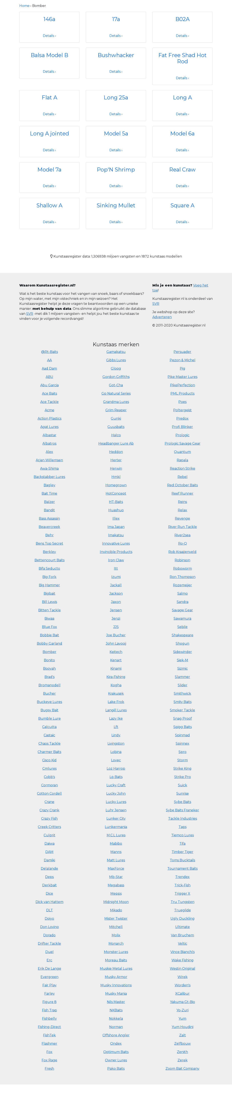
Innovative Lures (116, 543)
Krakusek (116, 693)
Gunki (116, 418)
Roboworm (182, 568)
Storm (182, 760)
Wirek (183, 977)
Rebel (183, 477)
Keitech (116, 652)
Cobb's (49, 777)
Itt (116, 568)
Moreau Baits (116, 960)
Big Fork (49, 577)
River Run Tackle (182, 527)
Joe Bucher (116, 635)
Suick (182, 785)
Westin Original (182, 969)
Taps (182, 827)
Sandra (182, 602)
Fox (49, 1052)
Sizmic (182, 668)
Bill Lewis (49, 602)
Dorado (49, 935)
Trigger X (182, 894)
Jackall (116, 585)
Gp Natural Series (116, 393)
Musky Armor (116, 977)
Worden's (182, 985)
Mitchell (116, 927)
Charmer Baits (49, 752)
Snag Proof (182, 718)
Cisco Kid (49, 760)
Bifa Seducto (49, 568)
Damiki (49, 860)
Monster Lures (116, 952)
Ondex (116, 1044)
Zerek (183, 1060)
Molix (116, 935)
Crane (49, 802)
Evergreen (49, 977)
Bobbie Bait (49, 635)
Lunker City (116, 819)
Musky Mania (116, 994)
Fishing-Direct (49, 1027)
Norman (116, 1027)
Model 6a (182, 133)
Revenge (182, 518)
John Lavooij (116, 643)
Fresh (49, 1069)
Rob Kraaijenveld (182, 552)
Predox (182, 418)
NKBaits (116, 1010)
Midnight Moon (116, 902)
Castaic (49, 735)
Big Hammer (49, 585)
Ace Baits (49, 393)
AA (49, 360)
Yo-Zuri (182, 1010)
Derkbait (49, 885)
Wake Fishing (183, 960)
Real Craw (182, 169)
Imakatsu (116, 535)
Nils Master (116, 1002)
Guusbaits (115, 427)
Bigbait (49, 593)
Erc (49, 960)
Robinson (182, 560)
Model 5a (116, 133)
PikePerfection (182, 385)
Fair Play (49, 985)
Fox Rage (49, 1060)
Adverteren (162, 317)
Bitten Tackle (49, 610)
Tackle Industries (182, 819)
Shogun (182, 643)
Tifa (182, 844)
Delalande (49, 869)
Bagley (49, 485)
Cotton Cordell (49, 794)
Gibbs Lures (116, 360)
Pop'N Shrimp (116, 169)
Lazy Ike (116, 718)
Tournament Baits (182, 869)
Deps (49, 877)
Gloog (116, 368)
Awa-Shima (49, 468)
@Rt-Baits (49, 352)
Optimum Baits (115, 1052)
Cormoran (49, 785)
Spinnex (182, 744)
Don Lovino (49, 927)
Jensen (116, 610)
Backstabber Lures (49, 477)
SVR (29, 314)
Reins (182, 502)
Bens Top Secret (49, 543)
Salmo (182, 593)
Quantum (182, 452)
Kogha (116, 685)
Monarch (116, 944)
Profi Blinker (182, 427)
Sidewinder (182, 652)
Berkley (49, 552)
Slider (182, 685)
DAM (49, 852)
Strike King (182, 769)
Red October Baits (182, 485)
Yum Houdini (182, 1027)
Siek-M (182, 660)
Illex (116, 518)
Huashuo (116, 510)
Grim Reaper (116, 410)
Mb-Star (116, 877)
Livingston (115, 744)
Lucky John (116, 794)
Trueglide (182, 910)
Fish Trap (49, 1010)
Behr (49, 535)
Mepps (116, 894)
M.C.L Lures (116, 835)
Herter (116, 460)
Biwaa (49, 618)
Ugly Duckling (182, 919)
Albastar (49, 435)
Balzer (49, 502)
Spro (182, 752)
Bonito (49, 660)
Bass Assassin (49, 518)
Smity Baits (182, 702)
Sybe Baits (182, 802)
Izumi (116, 577)
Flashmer (49, 1044)
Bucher (49, 693)
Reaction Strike (182, 468)
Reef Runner (182, 493)
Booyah (49, 668)
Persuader (182, 352)
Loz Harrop (116, 769)
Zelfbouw (182, 1044)
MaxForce (116, 869)
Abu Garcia (49, 385)
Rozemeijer (182, 585)
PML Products (182, 393)
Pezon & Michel (182, 360)
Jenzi (116, 618)
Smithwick (182, 693)
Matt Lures (116, 860)
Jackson (116, 593)
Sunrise (182, 794)
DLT (49, 910)
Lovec (116, 760)
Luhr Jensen (116, 810)
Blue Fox (49, 627)
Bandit (49, 510)
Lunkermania (116, 827)
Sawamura (182, 618)
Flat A (49, 97)
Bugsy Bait (49, 710)
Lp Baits (116, 777)
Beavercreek (49, 527)
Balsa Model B (49, 55)
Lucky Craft (116, 785)
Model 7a (49, 169)
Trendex (182, 877)
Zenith (182, 1052)
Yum (182, 1019)
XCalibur (182, 994)
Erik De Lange (49, 969)
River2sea (182, 535)
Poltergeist (182, 410)
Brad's (49, 677)
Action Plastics (49, 418)
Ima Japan (116, 527)
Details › (49, 36)
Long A (182, 97)
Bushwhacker (116, 55)
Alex (49, 452)
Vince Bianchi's (182, 952)
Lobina (115, 752)
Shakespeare (182, 635)
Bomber (49, 652)
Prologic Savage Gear (182, 443)
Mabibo (116, 844)
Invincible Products (116, 552)
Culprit (49, 835)
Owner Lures (116, 1060)
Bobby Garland (49, 643)
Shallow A (49, 205)
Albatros (49, 443)
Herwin (116, 468)
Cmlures (49, 769)
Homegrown (116, 485)
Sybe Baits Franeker (182, 810)
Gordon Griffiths (116, 377)
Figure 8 (49, 1002)
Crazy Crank (49, 810)
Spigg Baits (182, 727)
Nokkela (116, 1019)
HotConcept (116, 493)
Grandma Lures (116, 402)
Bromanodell (49, 685)
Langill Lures (116, 710)
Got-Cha (116, 385)
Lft (116, 727)
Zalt (182, 1035)
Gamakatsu (116, 352)
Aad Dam (49, 368)
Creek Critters (49, 827)
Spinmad (182, 735)
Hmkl (116, 477)
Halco (116, 435)
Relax (182, 510)
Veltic (182, 944)
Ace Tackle (49, 402)
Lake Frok (116, 702)
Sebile (182, 627)
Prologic (182, 435)
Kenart (116, 660)
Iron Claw (116, 560)
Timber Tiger (182, 852)
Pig (182, 368)
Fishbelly (49, 1019)
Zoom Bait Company (182, 1069)
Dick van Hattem (49, 902)
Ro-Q (182, 543)
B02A (182, 19)
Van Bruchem (182, 935)
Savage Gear (182, 610)
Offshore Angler (116, 1035)
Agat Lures (49, 427)
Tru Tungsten (182, 902)
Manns (115, 852)
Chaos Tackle (49, 744)
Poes (182, 402)
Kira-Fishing (115, 677)
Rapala (182, 460)
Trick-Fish (182, 885)
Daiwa (49, 844)
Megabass (116, 885)
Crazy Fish (49, 819)
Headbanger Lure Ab (116, 443)
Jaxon (116, 602)
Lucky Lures (116, 802)
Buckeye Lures (49, 702)
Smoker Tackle (182, 710)
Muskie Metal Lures (116, 969)
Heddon (116, 452)
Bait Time (49, 493)
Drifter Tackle (49, 944)
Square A (182, 205)
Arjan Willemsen (49, 460)
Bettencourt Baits (49, 560)
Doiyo (49, 919)
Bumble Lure (49, 718)
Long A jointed (49, 133)
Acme (49, 410)
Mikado (116, 910)
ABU (49, 377)
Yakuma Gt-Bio (182, 1002)
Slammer (182, 677)
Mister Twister (115, 919)
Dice (49, 894)
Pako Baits (116, 1069)
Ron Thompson (182, 577)
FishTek (49, 1035)
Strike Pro (182, 777)
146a (49, 19)
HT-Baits (116, 502)
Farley (49, 994)
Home (24, 6)
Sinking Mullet (116, 205)
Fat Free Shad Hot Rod (182, 58)
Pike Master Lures (182, 377)
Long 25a (116, 97)
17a (116, 19)
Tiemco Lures (182, 835)
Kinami (115, 668)
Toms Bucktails (182, 860)
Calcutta (49, 727)
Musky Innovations (116, 985)
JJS (116, 627)
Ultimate (182, 927)
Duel (49, 952)
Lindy (115, 735)
